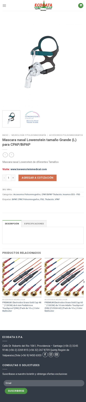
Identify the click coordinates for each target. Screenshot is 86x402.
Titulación (49, 199)
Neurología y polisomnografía (28, 135)
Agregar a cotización (37, 177)
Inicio (5, 135)
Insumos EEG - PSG (71, 194)
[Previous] (2, 288)
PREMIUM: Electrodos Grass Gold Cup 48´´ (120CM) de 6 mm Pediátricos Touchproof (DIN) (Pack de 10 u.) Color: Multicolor (21, 306)
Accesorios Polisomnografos (66, 135)
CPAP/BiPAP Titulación (52, 194)
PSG (42, 199)
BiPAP (14, 199)
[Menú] (4, 5)
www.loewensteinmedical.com (29, 169)
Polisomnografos (31, 199)
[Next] (83, 288)
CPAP (20, 199)
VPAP (57, 199)
